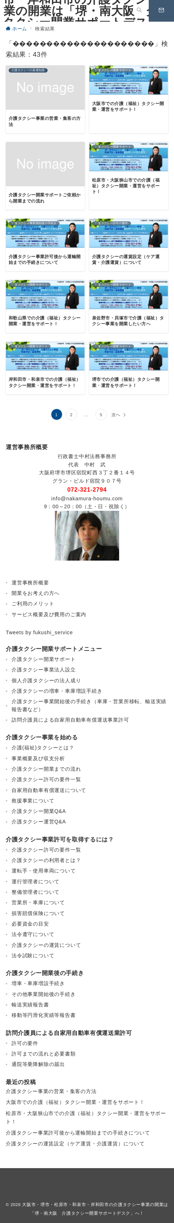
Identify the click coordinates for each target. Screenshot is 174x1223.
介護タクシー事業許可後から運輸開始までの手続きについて (78, 1133)
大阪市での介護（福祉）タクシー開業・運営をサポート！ (75, 1102)
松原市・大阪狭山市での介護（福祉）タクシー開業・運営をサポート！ (86, 1117)
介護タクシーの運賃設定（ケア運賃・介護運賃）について (75, 1143)
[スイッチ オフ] (139, 11)
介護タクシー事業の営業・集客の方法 (51, 1091)
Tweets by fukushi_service (39, 632)
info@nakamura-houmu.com (87, 498)
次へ (116, 414)
